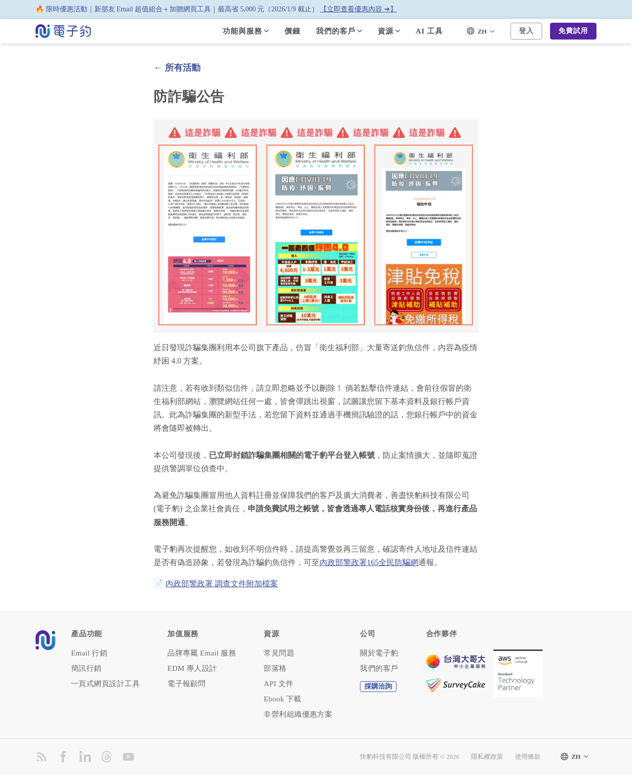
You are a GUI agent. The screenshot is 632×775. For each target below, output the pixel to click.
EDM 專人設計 (192, 668)
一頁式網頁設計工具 (105, 684)
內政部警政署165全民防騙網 (368, 562)
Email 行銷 (89, 653)
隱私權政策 (487, 756)
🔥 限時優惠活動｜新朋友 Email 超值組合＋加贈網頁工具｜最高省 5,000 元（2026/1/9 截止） (216, 9)
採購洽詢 (378, 686)
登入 (526, 31)
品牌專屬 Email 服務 (201, 653)
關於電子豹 (379, 653)
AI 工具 (429, 31)
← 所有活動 (177, 68)
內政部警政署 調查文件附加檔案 (221, 583)
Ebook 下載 (283, 699)
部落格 (275, 668)
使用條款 (528, 756)
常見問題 (279, 653)
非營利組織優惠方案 (298, 714)
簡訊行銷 (86, 668)
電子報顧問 (186, 684)
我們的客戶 (379, 668)
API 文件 (279, 684)
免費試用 (573, 31)
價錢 (292, 31)
